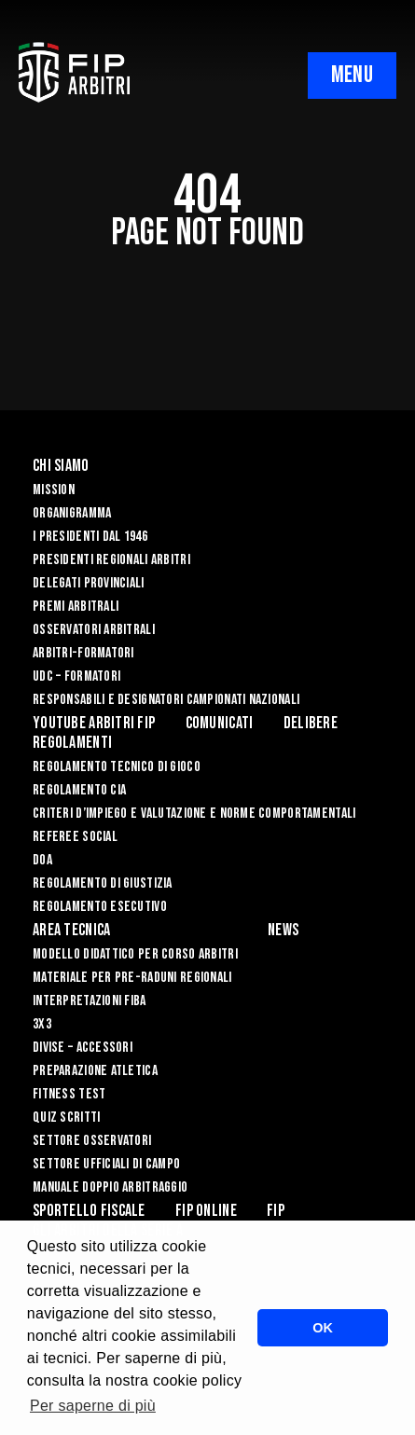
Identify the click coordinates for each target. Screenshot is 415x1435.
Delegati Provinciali (89, 583)
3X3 (42, 1024)
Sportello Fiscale (89, 1211)
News (283, 930)
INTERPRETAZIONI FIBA (89, 1001)
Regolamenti (72, 742)
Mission (54, 490)
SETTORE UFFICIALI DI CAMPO (106, 1164)
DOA (42, 860)
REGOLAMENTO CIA (79, 790)
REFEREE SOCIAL (75, 837)
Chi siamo (61, 466)
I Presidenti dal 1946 (90, 536)
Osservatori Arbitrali (94, 630)
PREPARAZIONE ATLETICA (95, 1071)
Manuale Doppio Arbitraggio (110, 1187)
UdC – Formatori (76, 676)
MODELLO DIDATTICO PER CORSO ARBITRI (135, 954)
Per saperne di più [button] (93, 1406)
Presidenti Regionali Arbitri (111, 560)
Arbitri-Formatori (83, 653)
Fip (275, 1211)
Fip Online (206, 1211)
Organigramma (72, 513)
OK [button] (322, 1327)
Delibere (311, 723)
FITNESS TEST (69, 1094)
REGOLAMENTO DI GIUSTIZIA (103, 883)
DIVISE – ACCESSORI (82, 1047)
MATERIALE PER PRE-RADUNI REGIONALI (132, 978)
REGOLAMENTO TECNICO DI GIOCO (117, 767)
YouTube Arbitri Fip (94, 723)
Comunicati (220, 723)
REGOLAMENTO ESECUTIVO (100, 907)
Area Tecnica (71, 930)
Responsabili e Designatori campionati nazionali (166, 700)
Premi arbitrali (75, 606)
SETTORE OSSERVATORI (92, 1141)
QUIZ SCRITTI (66, 1117)
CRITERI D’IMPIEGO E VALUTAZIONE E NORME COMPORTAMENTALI (194, 813)
